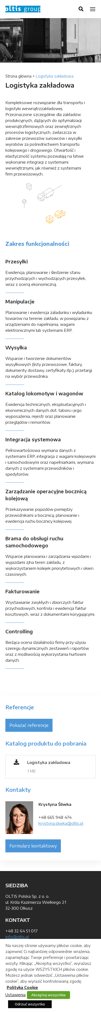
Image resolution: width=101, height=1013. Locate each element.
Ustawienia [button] (15, 994)
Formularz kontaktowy (33, 846)
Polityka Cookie (22, 987)
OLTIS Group (22, 9)
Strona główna (18, 76)
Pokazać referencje (28, 725)
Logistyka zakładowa (48, 762)
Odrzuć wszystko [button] (30, 1004)
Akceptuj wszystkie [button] (48, 995)
